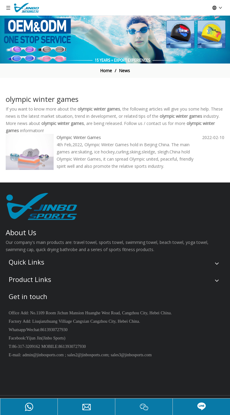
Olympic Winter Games (79, 137)
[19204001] (115, 40)
